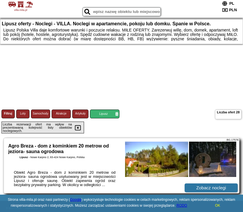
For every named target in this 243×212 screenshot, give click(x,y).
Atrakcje (61, 113)
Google (75, 200)
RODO (181, 205)
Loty (23, 113)
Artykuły (80, 113)
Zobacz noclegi (211, 187)
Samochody (40, 113)
